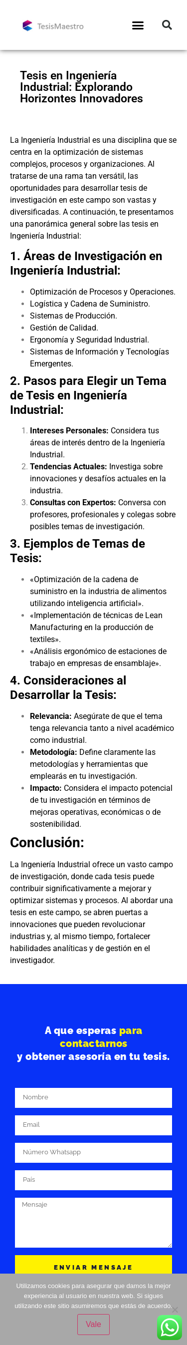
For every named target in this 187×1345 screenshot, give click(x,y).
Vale (93, 1324)
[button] (137, 24)
